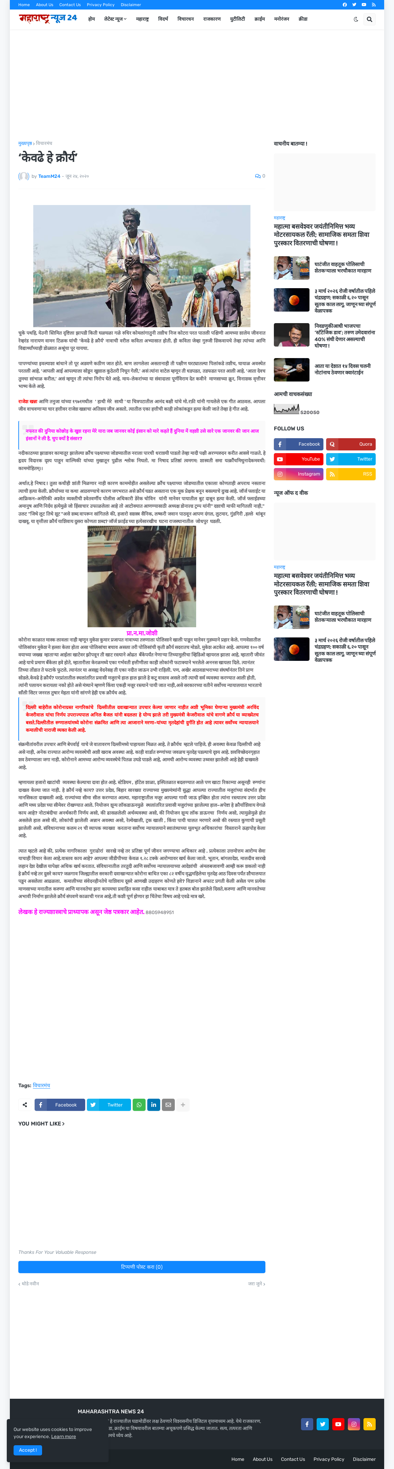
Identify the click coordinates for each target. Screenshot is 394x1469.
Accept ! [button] (28, 1450)
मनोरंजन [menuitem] (281, 19)
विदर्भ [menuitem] (163, 19)
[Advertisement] (197, 85)
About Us (44, 4)
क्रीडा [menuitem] (303, 19)
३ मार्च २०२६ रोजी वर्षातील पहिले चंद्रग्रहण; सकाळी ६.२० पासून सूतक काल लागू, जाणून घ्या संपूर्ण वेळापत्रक (345, 301)
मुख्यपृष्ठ (25, 143)
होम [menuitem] (91, 19)
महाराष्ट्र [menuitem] (142, 19)
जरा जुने (255, 1284)
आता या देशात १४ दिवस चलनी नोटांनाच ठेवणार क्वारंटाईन (343, 369)
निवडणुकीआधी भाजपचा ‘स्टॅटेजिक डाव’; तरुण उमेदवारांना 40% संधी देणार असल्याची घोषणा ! (345, 336)
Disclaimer (131, 4)
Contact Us (70, 4)
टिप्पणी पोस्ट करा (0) (142, 1267)
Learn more (63, 1436)
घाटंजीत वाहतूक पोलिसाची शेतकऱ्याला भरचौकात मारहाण (343, 267)
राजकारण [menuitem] (212, 19)
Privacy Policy (101, 4)
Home (24, 4)
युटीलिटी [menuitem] (237, 19)
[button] (356, 19)
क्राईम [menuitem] (260, 19)
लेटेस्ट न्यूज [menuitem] (113, 19)
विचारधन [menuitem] (185, 19)
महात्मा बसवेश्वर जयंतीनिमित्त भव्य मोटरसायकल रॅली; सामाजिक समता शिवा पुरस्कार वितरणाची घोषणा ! (321, 235)
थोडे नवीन (30, 1284)
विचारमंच (44, 143)
